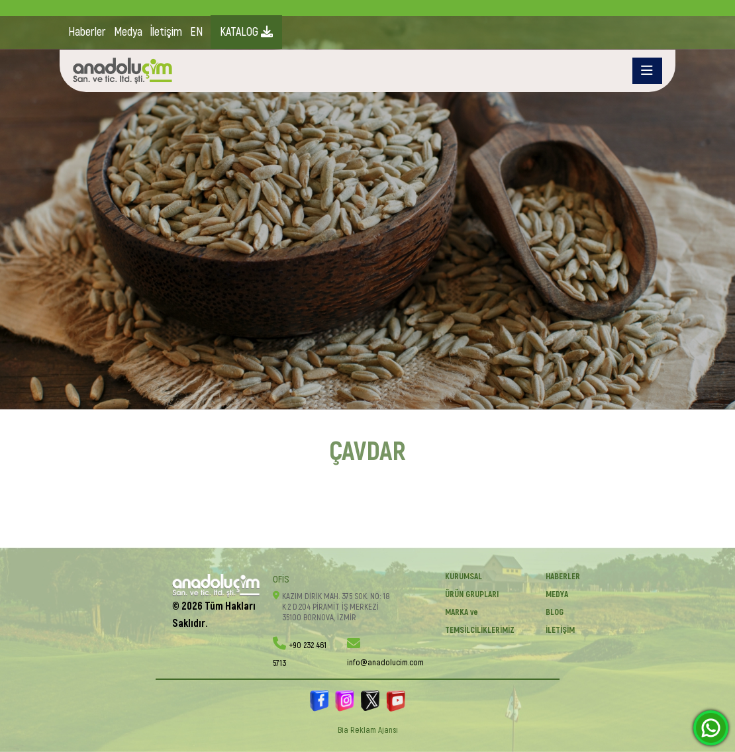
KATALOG (246, 32)
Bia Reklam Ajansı (368, 730)
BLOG (555, 612)
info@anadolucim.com (385, 662)
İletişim (166, 32)
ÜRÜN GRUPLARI (472, 594)
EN (196, 32)
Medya (128, 32)
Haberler (87, 32)
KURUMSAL (463, 576)
